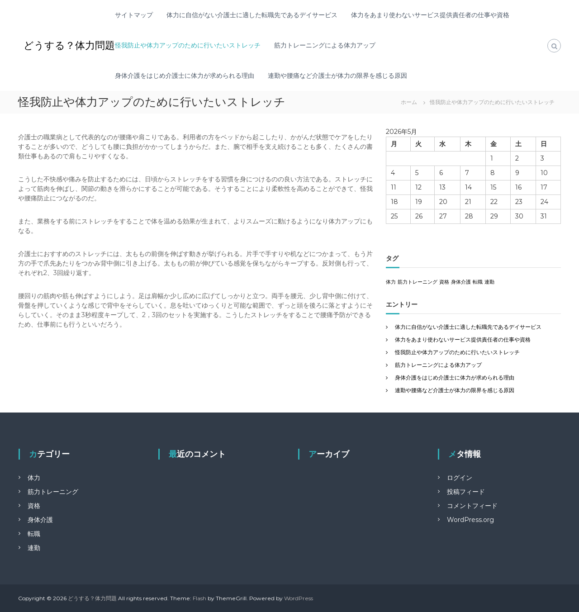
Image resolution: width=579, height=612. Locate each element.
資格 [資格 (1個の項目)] (444, 282)
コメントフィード (472, 506)
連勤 (34, 548)
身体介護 (40, 520)
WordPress (298, 598)
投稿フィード (466, 492)
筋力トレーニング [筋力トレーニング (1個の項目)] (417, 282)
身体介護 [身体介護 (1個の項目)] (461, 282)
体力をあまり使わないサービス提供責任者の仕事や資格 (430, 15)
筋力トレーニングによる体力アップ (324, 45)
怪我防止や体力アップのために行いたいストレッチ (188, 45)
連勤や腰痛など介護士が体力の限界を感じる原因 (337, 75)
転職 (34, 534)
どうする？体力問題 (69, 45)
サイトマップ (134, 15)
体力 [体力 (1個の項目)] (391, 282)
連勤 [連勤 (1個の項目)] (489, 282)
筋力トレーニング (53, 492)
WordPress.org (470, 520)
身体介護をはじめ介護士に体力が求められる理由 (184, 75)
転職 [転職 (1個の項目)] (478, 282)
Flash (199, 598)
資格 (34, 506)
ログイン (459, 478)
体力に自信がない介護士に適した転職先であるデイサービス (251, 15)
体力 (34, 478)
